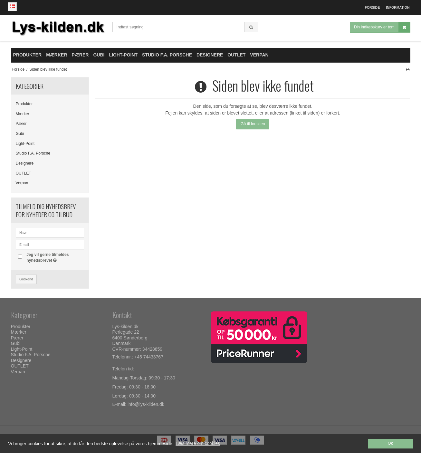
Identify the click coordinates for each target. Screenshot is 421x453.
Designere (25, 163)
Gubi (20, 133)
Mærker (22, 114)
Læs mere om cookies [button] (198, 443)
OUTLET (23, 173)
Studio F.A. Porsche (33, 153)
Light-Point (25, 143)
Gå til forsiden (253, 124)
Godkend (26, 279)
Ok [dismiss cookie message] (390, 443)
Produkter (24, 104)
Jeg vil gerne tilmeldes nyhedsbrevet (47, 257)
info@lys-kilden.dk (146, 404)
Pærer (21, 123)
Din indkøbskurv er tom (382, 27)
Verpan (22, 183)
